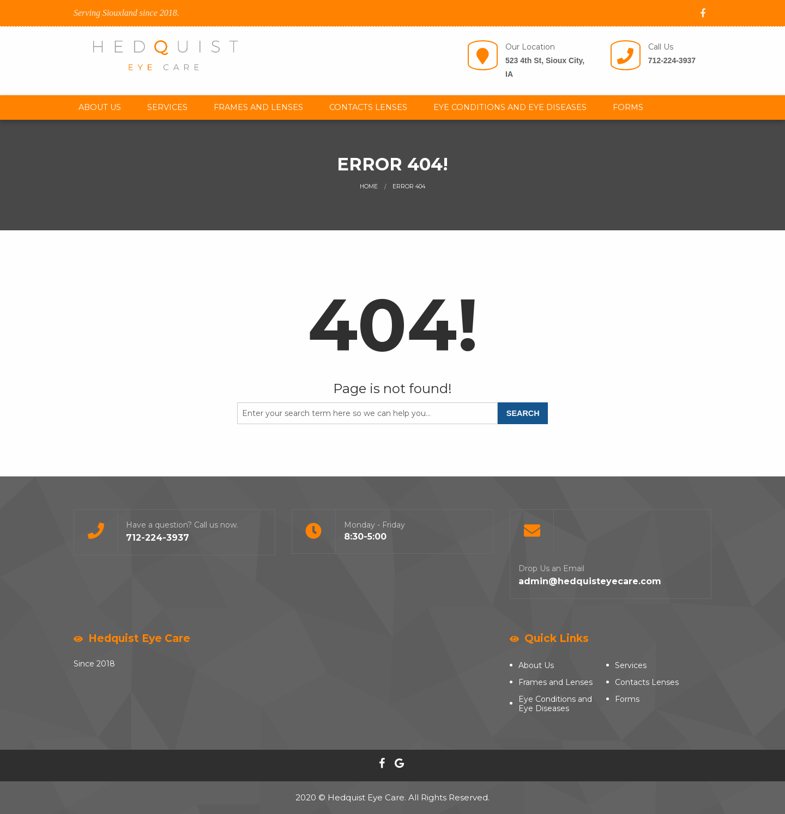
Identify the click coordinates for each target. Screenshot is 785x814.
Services (167, 107)
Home (369, 186)
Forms (628, 107)
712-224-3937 (672, 60)
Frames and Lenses (258, 107)
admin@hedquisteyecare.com (589, 581)
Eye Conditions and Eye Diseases (510, 107)
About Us (99, 107)
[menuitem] (99, 107)
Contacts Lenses (368, 107)
